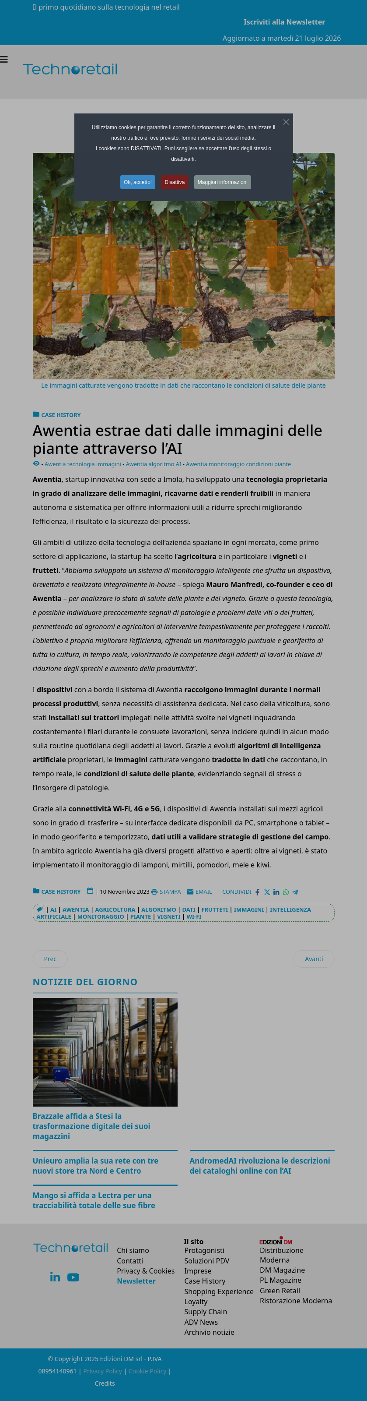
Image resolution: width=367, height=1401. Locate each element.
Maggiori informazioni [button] (223, 182)
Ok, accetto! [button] (138, 182)
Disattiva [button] (174, 182)
